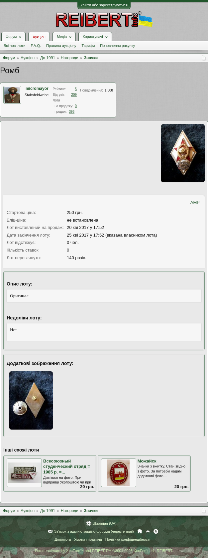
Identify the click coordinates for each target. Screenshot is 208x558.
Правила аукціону (61, 46)
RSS (156, 531)
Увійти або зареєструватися (104, 5)
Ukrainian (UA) (104, 523)
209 (74, 94)
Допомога (62, 539)
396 (71, 111)
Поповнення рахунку (117, 46)
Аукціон (39, 37)
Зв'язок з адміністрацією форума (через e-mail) (94, 531)
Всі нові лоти (14, 46)
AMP (195, 202)
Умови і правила (88, 539)
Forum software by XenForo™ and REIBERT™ (104, 551)
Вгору (148, 531)
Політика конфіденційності (127, 539)
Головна (139, 531)
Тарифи (88, 46)
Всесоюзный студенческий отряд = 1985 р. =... (66, 466)
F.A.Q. (36, 46)
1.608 (109, 90)
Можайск (147, 461)
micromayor (37, 88)
